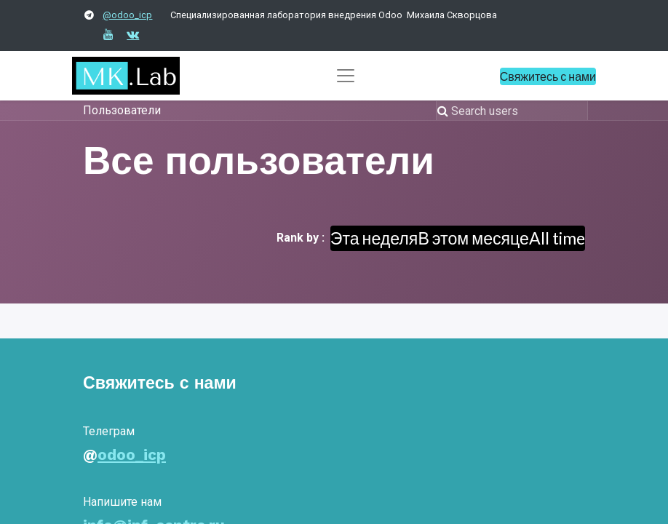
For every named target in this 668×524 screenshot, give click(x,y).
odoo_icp (132, 455)
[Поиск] (444, 110)
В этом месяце (473, 238)
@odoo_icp (127, 14)
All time (557, 238)
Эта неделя (374, 238)
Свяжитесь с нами (548, 76)
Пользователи (122, 110)
